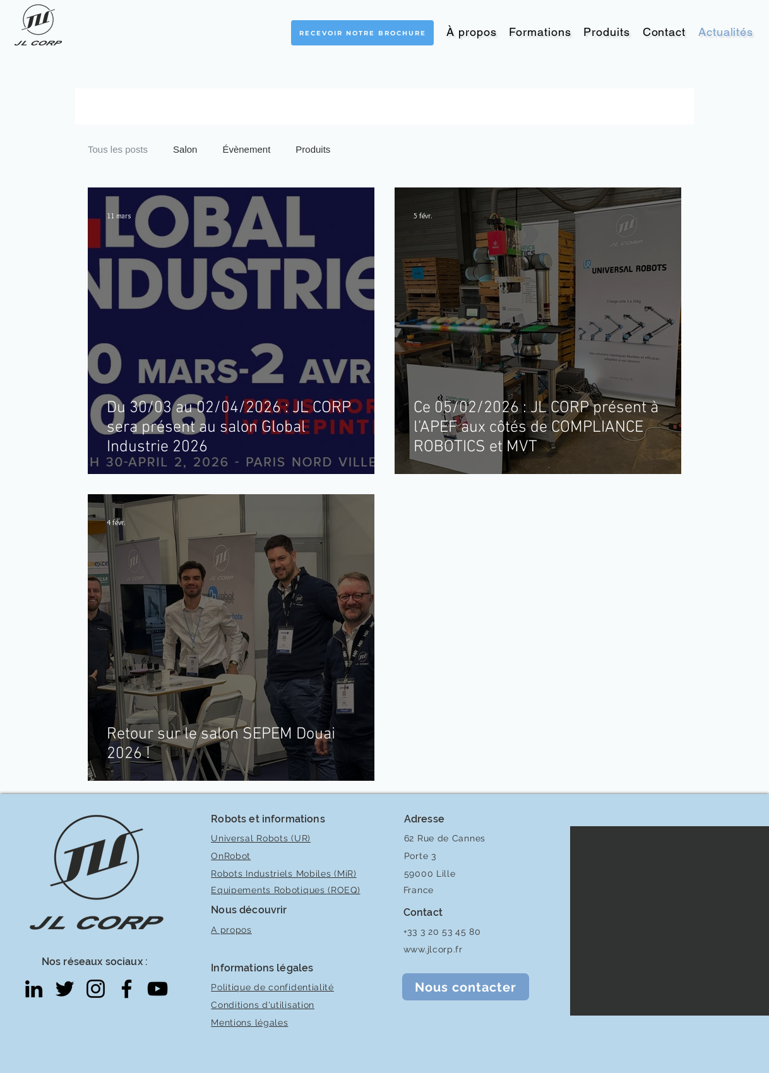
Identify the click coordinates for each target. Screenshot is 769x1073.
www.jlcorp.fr (433, 949)
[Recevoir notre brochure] (362, 32)
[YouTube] (157, 988)
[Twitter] (64, 988)
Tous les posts (118, 149)
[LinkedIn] (33, 988)
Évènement (246, 149)
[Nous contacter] (465, 986)
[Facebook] (126, 988)
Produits (312, 149)
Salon (185, 149)
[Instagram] (95, 988)
